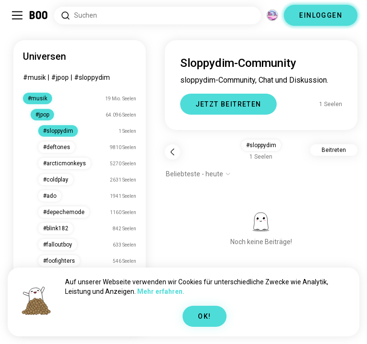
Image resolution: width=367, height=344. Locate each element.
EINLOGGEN (320, 15)
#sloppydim (92, 77)
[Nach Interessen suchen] (157, 15)
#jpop (60, 77)
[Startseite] (39, 15)
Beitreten (334, 150)
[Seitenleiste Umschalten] (17, 15)
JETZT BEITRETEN (228, 104)
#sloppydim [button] (261, 145)
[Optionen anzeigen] (198, 174)
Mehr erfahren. (160, 291)
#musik (34, 77)
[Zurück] (172, 152)
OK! (204, 316)
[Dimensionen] (272, 15)
